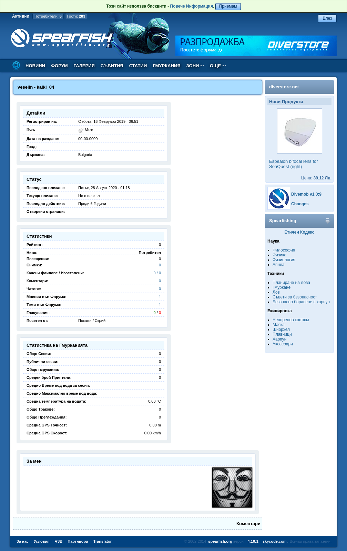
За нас (23, 541)
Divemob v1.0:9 (306, 194)
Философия (284, 250)
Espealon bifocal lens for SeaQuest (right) (293, 164)
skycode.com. (275, 541)
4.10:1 (253, 541)
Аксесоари (283, 344)
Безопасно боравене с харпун (301, 301)
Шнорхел (281, 329)
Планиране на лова (291, 282)
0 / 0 (157, 273)
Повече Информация (191, 6)
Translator (102, 541)
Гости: (76, 16)
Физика (279, 255)
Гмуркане (281, 287)
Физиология (284, 259)
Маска (279, 324)
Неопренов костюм (291, 319)
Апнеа (278, 264)
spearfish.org (220, 541)
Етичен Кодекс (300, 232)
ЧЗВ (59, 541)
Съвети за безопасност (295, 297)
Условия (42, 541)
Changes (300, 203)
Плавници (282, 334)
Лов (276, 292)
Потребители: (48, 16)
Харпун (279, 339)
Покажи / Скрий (91, 320)
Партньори (78, 541)
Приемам (228, 6)
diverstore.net (284, 86)
